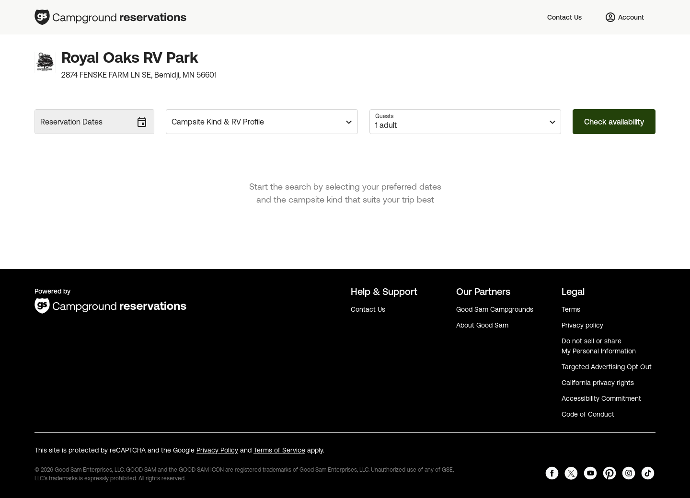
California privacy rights (598, 382)
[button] (262, 121)
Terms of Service (279, 450)
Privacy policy (582, 325)
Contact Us (368, 309)
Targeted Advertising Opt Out (607, 367)
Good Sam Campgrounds (494, 309)
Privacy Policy (217, 450)
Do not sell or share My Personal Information (599, 346)
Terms (571, 309)
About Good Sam (482, 325)
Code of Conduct (588, 414)
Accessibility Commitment (601, 398)
